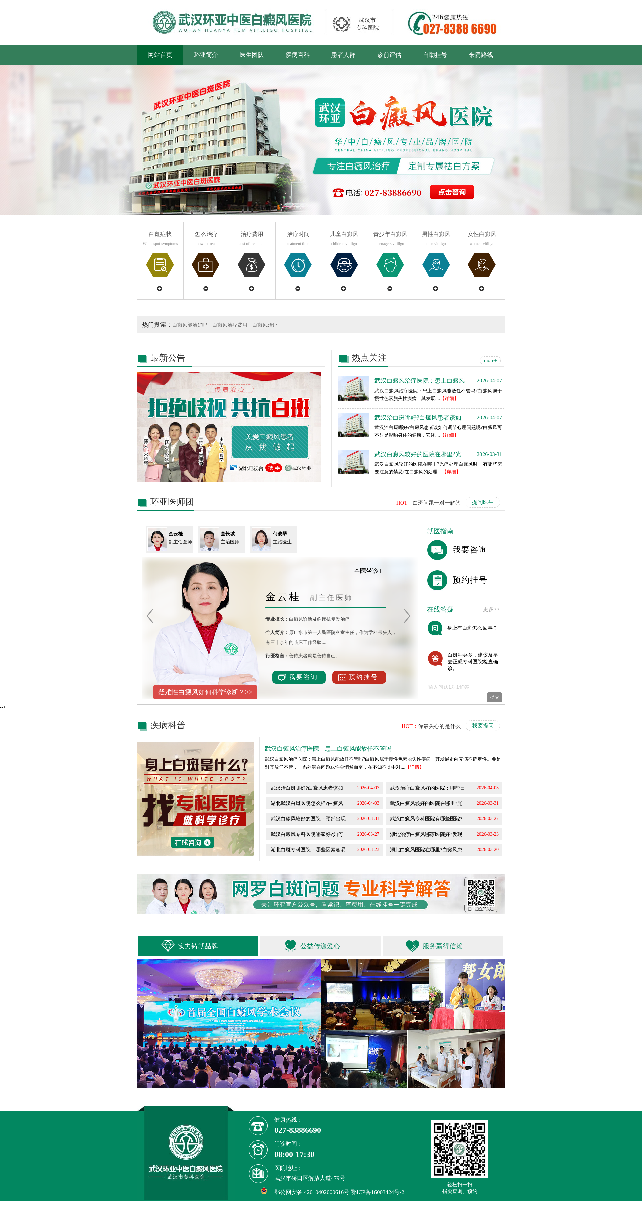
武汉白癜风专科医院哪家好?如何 (307, 834)
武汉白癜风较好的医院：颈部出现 (308, 818)
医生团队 (252, 54)
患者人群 (343, 54)
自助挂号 (435, 54)
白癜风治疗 (265, 325)
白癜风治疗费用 (229, 325)
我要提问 (483, 725)
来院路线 (481, 54)
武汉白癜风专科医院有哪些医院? (426, 818)
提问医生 (483, 502)
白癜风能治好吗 (189, 325)
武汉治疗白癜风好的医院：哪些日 (427, 788)
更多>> (491, 609)
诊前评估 (389, 54)
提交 (494, 697)
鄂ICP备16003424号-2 (378, 1192)
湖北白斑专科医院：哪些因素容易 (308, 849)
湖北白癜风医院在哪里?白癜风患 (426, 849)
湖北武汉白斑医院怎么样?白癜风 (307, 803)
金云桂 (285, 596)
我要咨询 (298, 677)
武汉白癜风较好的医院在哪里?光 (426, 803)
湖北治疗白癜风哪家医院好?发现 (426, 834)
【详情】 (414, 767)
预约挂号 (358, 677)
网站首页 (160, 54)
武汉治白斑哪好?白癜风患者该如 (307, 788)
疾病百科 (298, 54)
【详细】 (449, 398)
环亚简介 (206, 54)
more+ (490, 360)
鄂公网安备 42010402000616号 (311, 1192)
